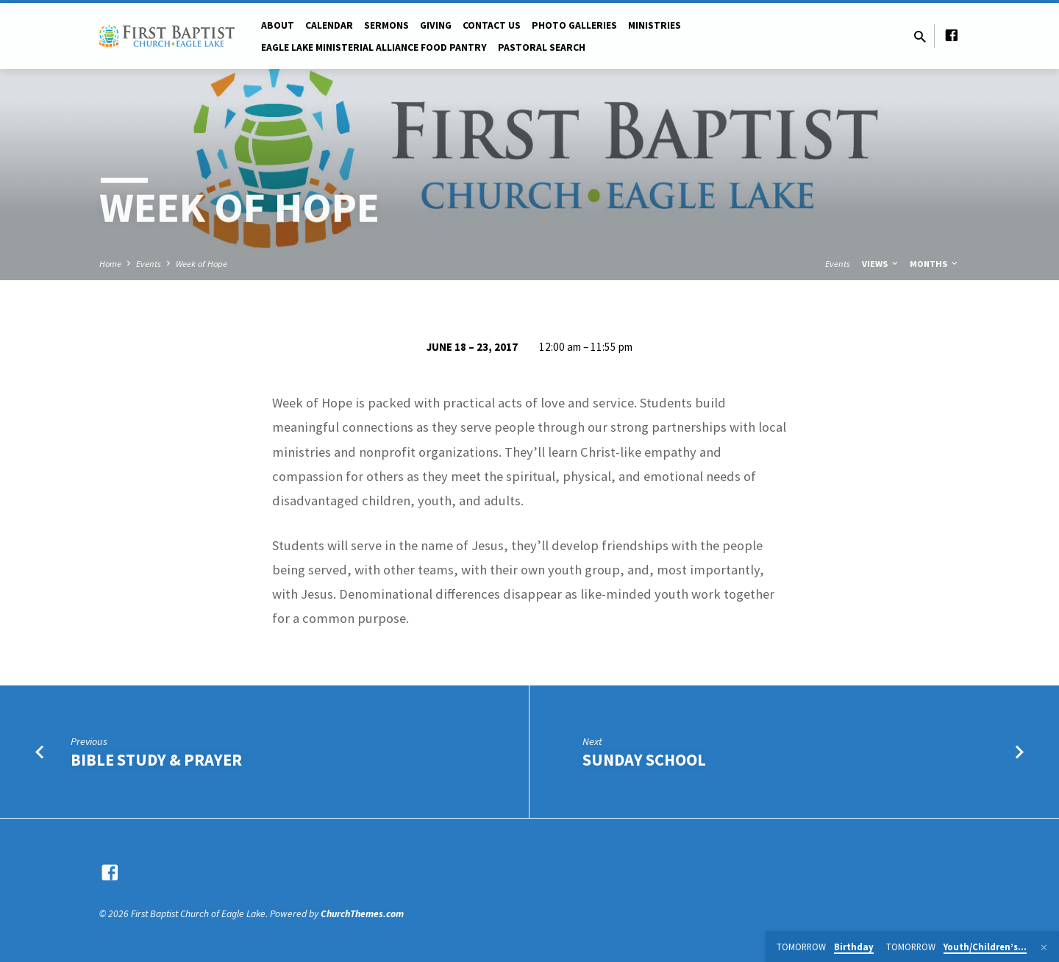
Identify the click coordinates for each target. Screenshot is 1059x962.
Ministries (654, 25)
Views (881, 263)
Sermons (386, 25)
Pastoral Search (541, 47)
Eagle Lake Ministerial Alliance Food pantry (374, 47)
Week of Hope (201, 263)
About (277, 25)
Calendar (329, 25)
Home (110, 263)
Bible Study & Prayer (156, 759)
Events (148, 263)
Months (935, 263)
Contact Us (492, 25)
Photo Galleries (574, 25)
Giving (436, 25)
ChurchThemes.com (362, 914)
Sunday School (644, 759)
